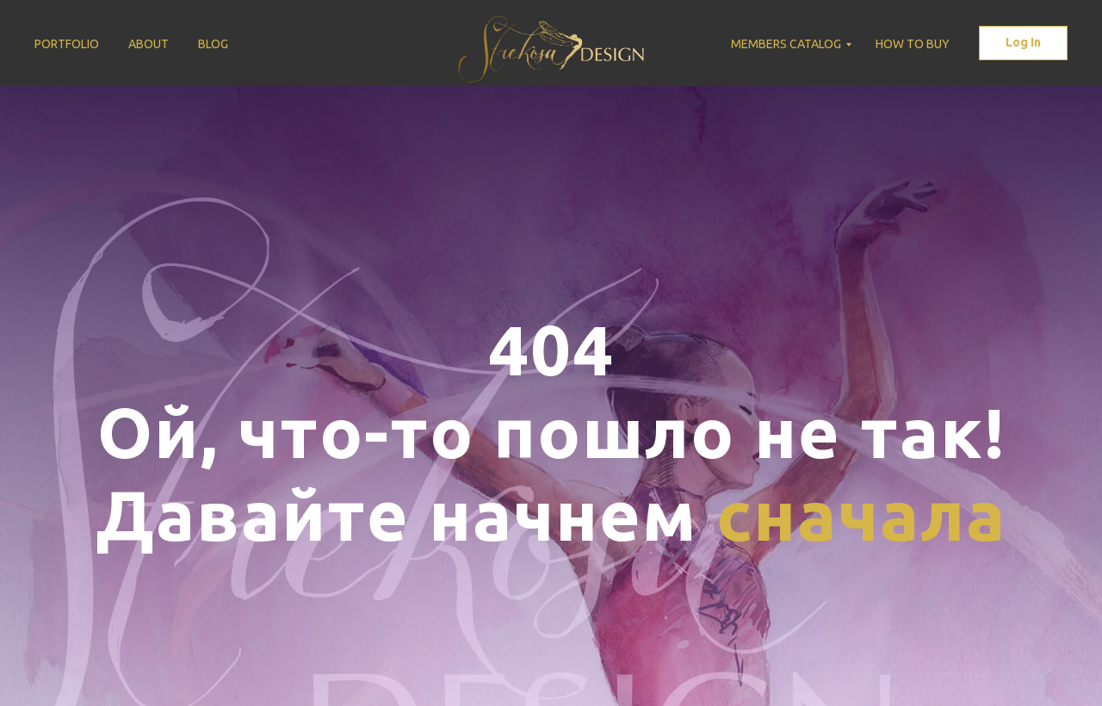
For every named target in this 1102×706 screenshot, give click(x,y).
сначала (861, 514)
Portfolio (66, 44)
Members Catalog (786, 44)
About (148, 44)
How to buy (913, 44)
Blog (213, 44)
